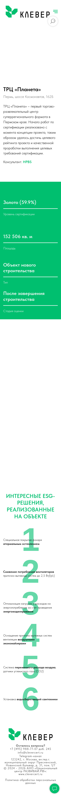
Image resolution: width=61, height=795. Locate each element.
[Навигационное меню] (55, 11)
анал (38, 756)
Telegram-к (27, 756)
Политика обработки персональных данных (30, 781)
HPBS (27, 162)
